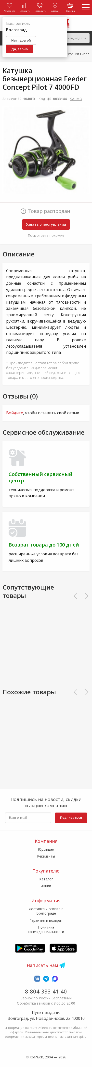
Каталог (46, 879)
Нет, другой (21, 40)
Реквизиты (46, 856)
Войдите (14, 412)
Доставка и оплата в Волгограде (46, 911)
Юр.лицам (46, 849)
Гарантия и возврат (46, 920)
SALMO (76, 98)
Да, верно (19, 49)
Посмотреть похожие (46, 235)
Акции (46, 886)
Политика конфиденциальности (46, 929)
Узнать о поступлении (46, 224)
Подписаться (71, 817)
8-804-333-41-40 (46, 991)
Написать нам (42, 965)
